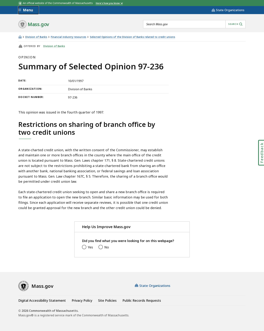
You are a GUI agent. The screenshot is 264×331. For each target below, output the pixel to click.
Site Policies (107, 300)
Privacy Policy (82, 300)
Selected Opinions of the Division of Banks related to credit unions (132, 37)
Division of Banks (36, 37)
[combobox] (194, 24)
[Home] (20, 36)
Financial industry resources (68, 37)
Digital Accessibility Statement (42, 300)
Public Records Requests (141, 300)
